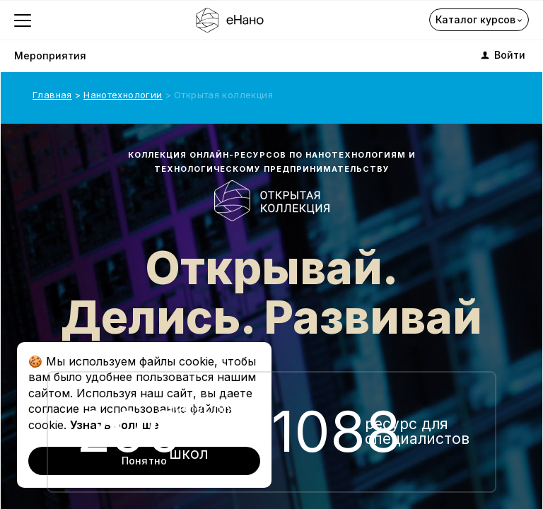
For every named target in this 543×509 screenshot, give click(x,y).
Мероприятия (50, 55)
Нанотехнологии (122, 94)
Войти (502, 55)
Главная (52, 94)
